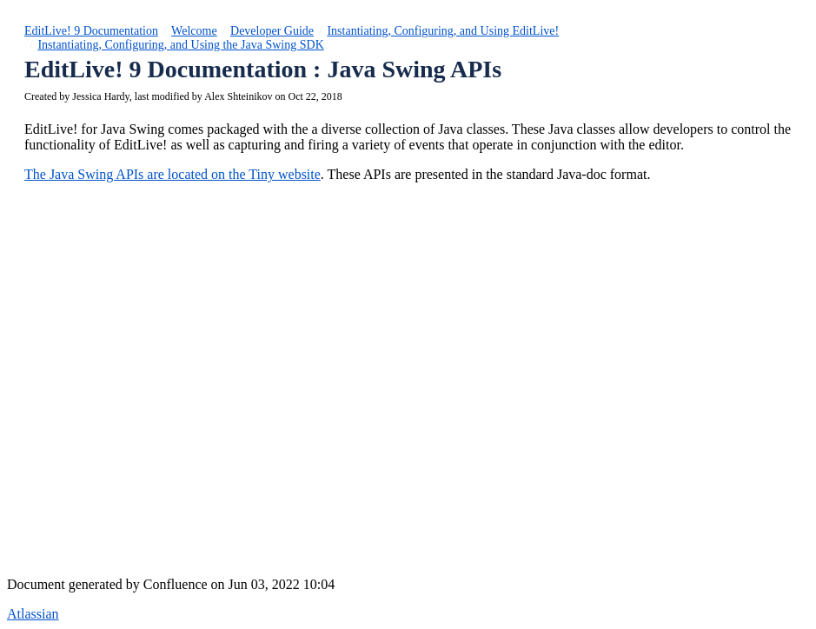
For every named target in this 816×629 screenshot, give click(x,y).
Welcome (194, 30)
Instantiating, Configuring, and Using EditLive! (443, 30)
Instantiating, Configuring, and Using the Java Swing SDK (180, 44)
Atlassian (33, 613)
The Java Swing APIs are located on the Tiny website (172, 174)
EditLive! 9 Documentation (91, 30)
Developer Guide (272, 30)
